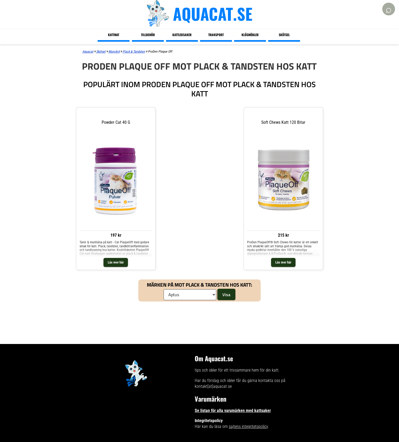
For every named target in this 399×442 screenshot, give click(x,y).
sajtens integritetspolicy (248, 426)
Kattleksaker (182, 34)
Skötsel (284, 34)
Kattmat (113, 34)
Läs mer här (116, 262)
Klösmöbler (250, 34)
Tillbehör (148, 34)
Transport (216, 34)
